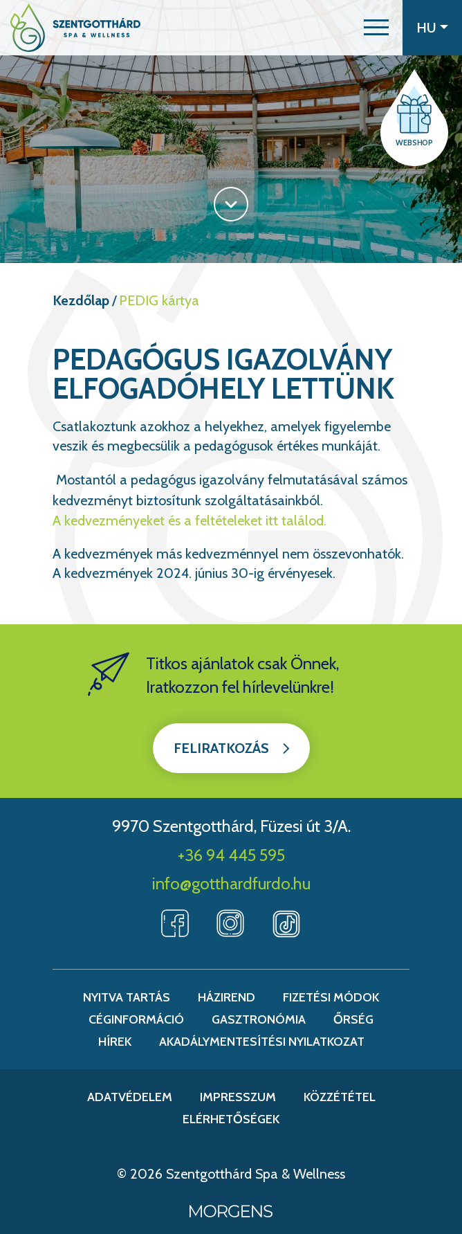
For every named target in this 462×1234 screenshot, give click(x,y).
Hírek (114, 1041)
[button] (376, 27)
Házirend (226, 997)
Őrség (353, 1019)
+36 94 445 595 (231, 855)
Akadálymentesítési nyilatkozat (261, 1041)
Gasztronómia (259, 1019)
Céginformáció (136, 1019)
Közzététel (340, 1097)
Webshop (414, 142)
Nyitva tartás (126, 997)
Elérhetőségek (231, 1119)
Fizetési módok (331, 997)
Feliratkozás (221, 748)
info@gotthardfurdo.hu (231, 883)
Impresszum (238, 1097)
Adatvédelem (129, 1097)
